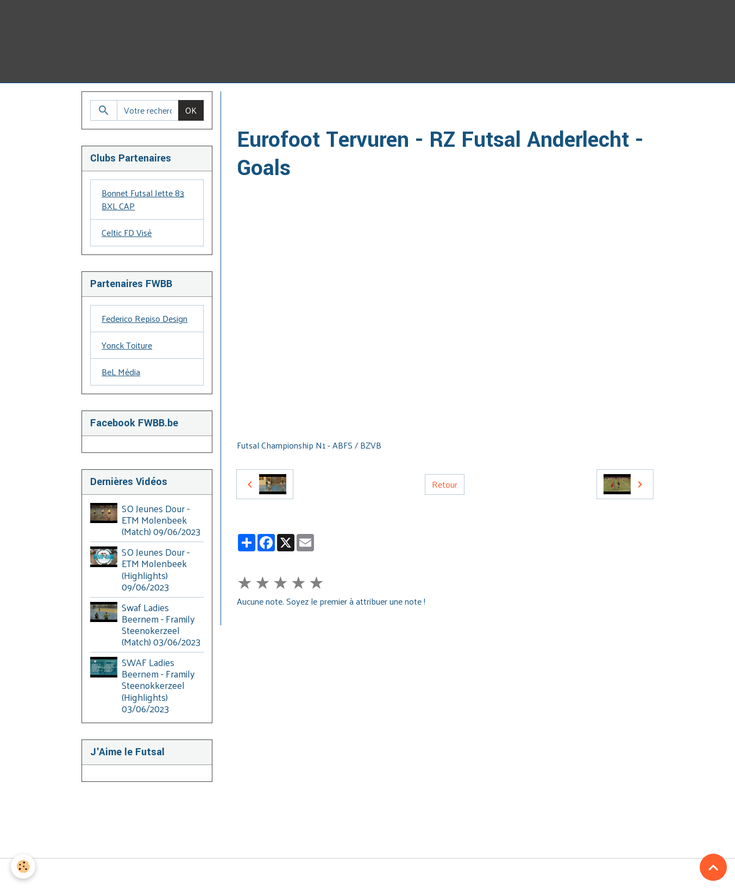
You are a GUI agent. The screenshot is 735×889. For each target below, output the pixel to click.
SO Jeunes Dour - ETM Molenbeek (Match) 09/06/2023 (161, 520)
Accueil (249, 104)
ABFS (345, 104)
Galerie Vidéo (298, 104)
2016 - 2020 (389, 104)
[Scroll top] (713, 867)
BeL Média (121, 372)
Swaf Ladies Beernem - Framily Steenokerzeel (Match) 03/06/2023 (161, 624)
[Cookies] (23, 866)
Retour (444, 484)
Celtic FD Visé (127, 232)
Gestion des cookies (367, 873)
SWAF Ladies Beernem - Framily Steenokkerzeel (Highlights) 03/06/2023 (158, 685)
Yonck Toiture (127, 345)
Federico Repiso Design (144, 318)
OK (191, 110)
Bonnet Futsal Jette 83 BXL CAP (143, 199)
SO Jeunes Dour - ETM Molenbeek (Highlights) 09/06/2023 (156, 569)
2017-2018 (442, 104)
